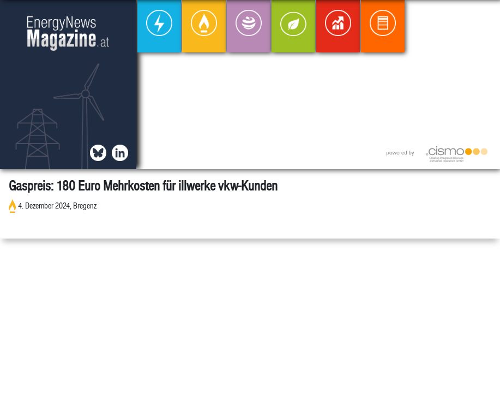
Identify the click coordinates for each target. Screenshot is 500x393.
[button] (483, 17)
